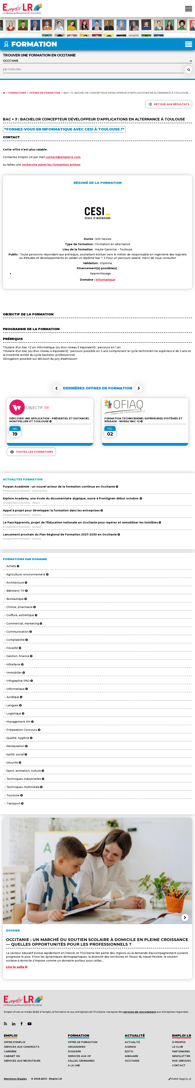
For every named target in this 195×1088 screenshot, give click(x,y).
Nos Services (181, 1060)
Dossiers (74, 1051)
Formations (17, 93)
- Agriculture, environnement (26, 574)
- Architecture (15, 582)
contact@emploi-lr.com (63, 157)
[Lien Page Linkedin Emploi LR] (13, 1024)
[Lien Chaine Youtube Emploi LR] (29, 1024)
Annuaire (131, 1056)
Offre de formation (82, 1042)
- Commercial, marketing (22, 623)
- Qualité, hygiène (17, 738)
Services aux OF (79, 1056)
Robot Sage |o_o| (179, 1078)
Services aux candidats (21, 1046)
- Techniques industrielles (23, 779)
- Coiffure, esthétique (20, 615)
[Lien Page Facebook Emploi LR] (21, 1024)
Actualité (135, 1035)
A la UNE (74, 1065)
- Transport (13, 803)
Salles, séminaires (81, 1060)
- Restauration (15, 746)
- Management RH (18, 721)
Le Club (177, 1046)
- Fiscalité (12, 648)
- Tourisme (13, 795)
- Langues (12, 705)
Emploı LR (181, 1035)
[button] (56, 388)
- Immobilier (14, 672)
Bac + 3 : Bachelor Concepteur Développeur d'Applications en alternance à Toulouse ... (127, 93)
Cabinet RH (12, 1056)
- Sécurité (12, 762)
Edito (129, 1051)
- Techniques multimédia (22, 787)
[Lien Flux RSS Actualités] (5, 1024)
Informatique (105, 279)
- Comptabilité (15, 640)
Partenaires (181, 1051)
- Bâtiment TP (15, 590)
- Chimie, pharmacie (19, 607)
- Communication (17, 631)
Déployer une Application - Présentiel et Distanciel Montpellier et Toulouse (49, 420)
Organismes (76, 1046)
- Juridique (12, 697)
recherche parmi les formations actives (51, 164)
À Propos (179, 1042)
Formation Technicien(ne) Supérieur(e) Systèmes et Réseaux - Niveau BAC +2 (143, 420)
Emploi (10, 1035)
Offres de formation (44, 93)
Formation (78, 1035)
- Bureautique (15, 599)
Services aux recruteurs (22, 1060)
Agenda (130, 1046)
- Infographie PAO (18, 680)
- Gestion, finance (17, 656)
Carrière (10, 1051)
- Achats (11, 566)
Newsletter (181, 1056)
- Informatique (15, 689)
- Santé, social (15, 754)
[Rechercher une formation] (188, 69)
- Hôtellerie (13, 664)
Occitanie (132, 1060)
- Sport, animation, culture (23, 770)
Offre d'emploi (14, 1042)
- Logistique (13, 713)
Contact (178, 1065)
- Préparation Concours (21, 730)
